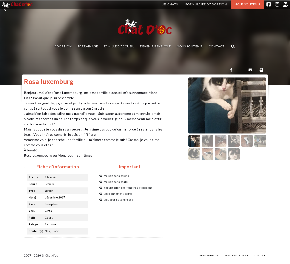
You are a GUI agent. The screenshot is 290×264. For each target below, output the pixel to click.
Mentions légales (236, 255)
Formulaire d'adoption (206, 4)
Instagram (277, 4)
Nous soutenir (247, 4)
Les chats (170, 4)
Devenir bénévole (155, 46)
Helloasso (285, 4)
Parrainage (88, 46)
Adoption (63, 46)
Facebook (268, 4)
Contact (217, 46)
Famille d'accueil (119, 46)
